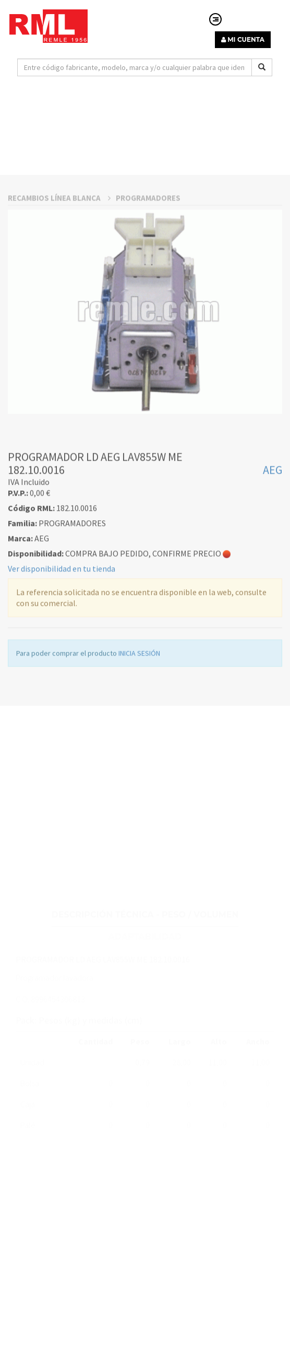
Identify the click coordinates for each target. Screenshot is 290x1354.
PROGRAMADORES (148, 297)
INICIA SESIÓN (139, 751)
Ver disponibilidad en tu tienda (61, 667)
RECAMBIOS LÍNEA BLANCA (59, 297)
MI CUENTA (242, 39)
